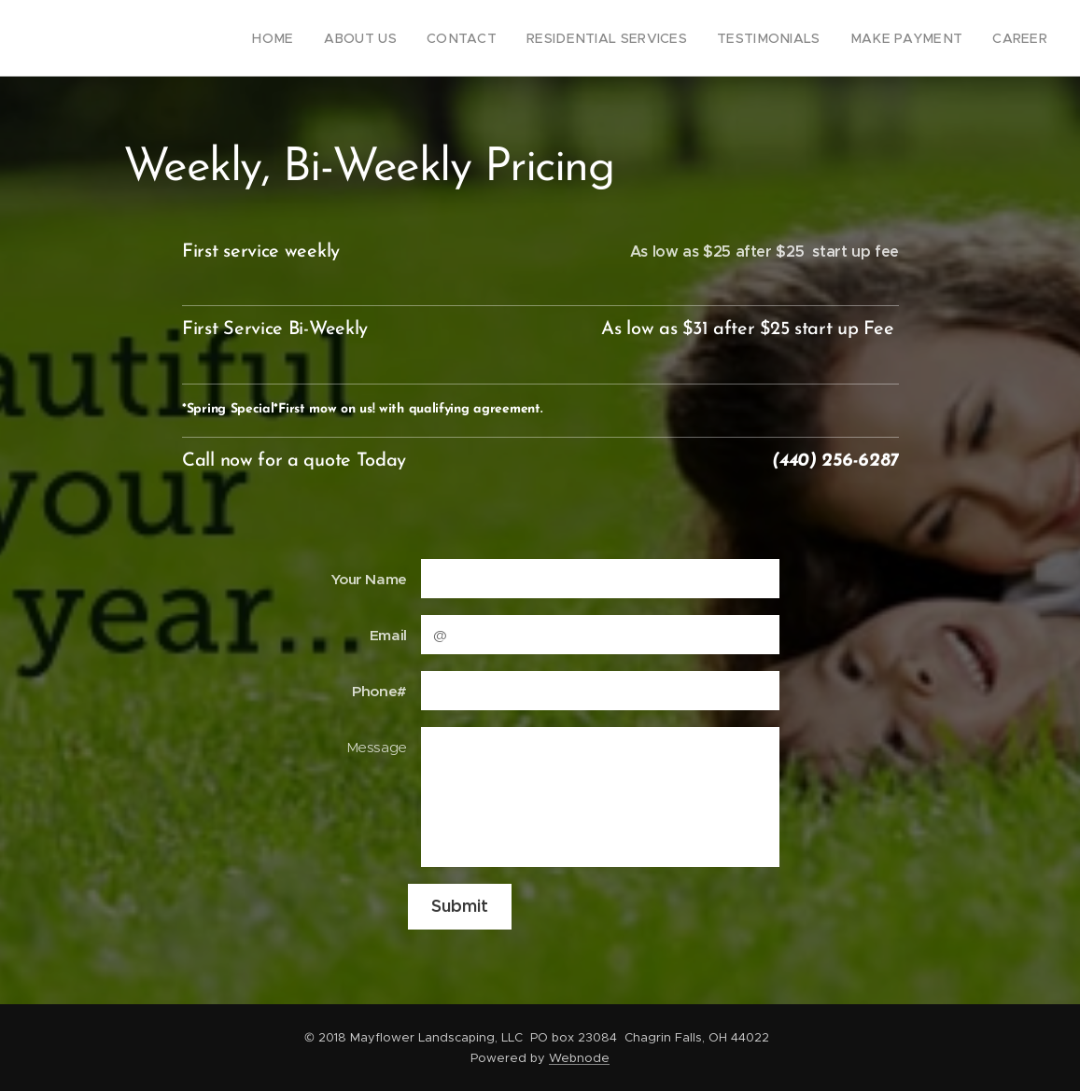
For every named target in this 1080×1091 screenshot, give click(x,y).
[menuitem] (330, 38)
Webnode (579, 1058)
